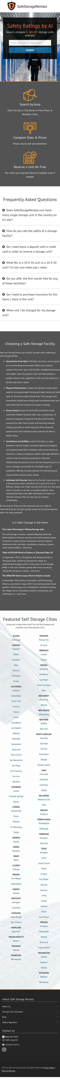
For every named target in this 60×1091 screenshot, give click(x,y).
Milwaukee (43, 982)
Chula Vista (16, 701)
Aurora (16, 791)
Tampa (16, 832)
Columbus (44, 785)
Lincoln (44, 654)
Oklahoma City (44, 799)
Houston (43, 890)
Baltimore (16, 931)
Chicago (16, 869)
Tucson (16, 681)
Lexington (16, 902)
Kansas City (44, 640)
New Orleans (16, 922)
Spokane (43, 962)
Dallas (43, 868)
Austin (44, 858)
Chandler (16, 649)
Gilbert (16, 654)
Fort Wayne (16, 878)
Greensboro (44, 754)
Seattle (44, 957)
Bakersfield (16, 696)
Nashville (44, 843)
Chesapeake (44, 931)
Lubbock (43, 906)
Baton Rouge (16, 917)
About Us (6, 1006)
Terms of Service (8, 1071)
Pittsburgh (43, 828)
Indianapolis (16, 884)
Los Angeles (16, 728)
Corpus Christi (44, 863)
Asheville (44, 738)
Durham (44, 749)
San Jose (16, 776)
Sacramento (16, 744)
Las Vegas (44, 679)
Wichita (16, 893)
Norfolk (44, 937)
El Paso (44, 874)
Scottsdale (16, 676)
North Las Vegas (44, 685)
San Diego (16, 765)
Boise (16, 860)
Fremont (16, 706)
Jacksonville (16, 811)
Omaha (44, 660)
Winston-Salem (43, 765)
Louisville (16, 907)
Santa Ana (16, 749)
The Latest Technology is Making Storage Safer (23, 529)
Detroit (16, 950)
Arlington (44, 852)
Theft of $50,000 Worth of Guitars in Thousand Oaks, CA (27, 552)
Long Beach (16, 722)
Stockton (16, 781)
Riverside (16, 739)
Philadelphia (44, 823)
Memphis (44, 838)
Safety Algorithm (9, 1022)
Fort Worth (43, 879)
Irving (43, 895)
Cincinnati (44, 774)
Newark (44, 705)
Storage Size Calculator (12, 1011)
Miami (16, 816)
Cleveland (44, 779)
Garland (44, 885)
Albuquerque (44, 714)
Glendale (16, 660)
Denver (16, 801)
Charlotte (44, 743)
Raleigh (44, 759)
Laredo (44, 901)
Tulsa (44, 805)
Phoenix (16, 670)
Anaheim (16, 690)
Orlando (16, 821)
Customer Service (12, 1044)
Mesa (16, 665)
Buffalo (44, 723)
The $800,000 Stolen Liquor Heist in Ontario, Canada (26, 575)
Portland (43, 814)
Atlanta (16, 841)
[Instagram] (4, 1049)
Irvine (16, 717)
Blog (4, 1017)
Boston (16, 941)
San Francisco (16, 771)
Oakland (16, 733)
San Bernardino (16, 760)
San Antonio (44, 917)
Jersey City (44, 699)
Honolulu (16, 851)
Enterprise (44, 669)
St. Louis (43, 645)
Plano (43, 911)
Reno (44, 690)
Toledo (44, 790)
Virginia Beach (44, 947)
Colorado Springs (16, 796)
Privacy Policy (49, 1067)
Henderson (43, 674)
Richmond (44, 942)
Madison (43, 977)
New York (44, 729)
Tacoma (44, 967)
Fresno (16, 712)
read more (27, 547)
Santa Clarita (16, 755)
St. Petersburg (16, 827)
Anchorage (16, 640)
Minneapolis (16, 959)
